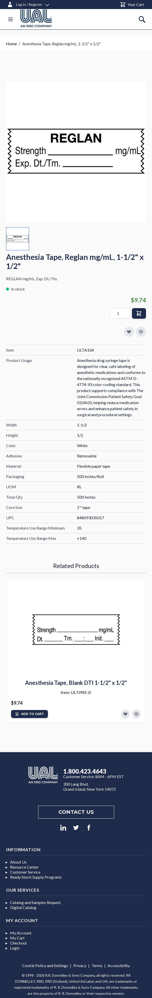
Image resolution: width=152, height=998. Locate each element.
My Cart (17, 937)
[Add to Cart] (29, 714)
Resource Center (24, 867)
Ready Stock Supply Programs (36, 877)
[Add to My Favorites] (129, 332)
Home (11, 43)
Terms (97, 965)
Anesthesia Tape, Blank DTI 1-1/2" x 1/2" (76, 682)
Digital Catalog (23, 907)
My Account (20, 932)
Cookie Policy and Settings (45, 965)
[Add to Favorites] (125, 714)
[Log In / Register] (28, 3)
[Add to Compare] (141, 332)
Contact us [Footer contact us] (76, 812)
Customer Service (25, 872)
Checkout (18, 942)
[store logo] (42, 18)
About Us (18, 862)
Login (15, 947)
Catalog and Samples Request (35, 902)
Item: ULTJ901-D (76, 692)
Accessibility (119, 965)
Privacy (79, 965)
